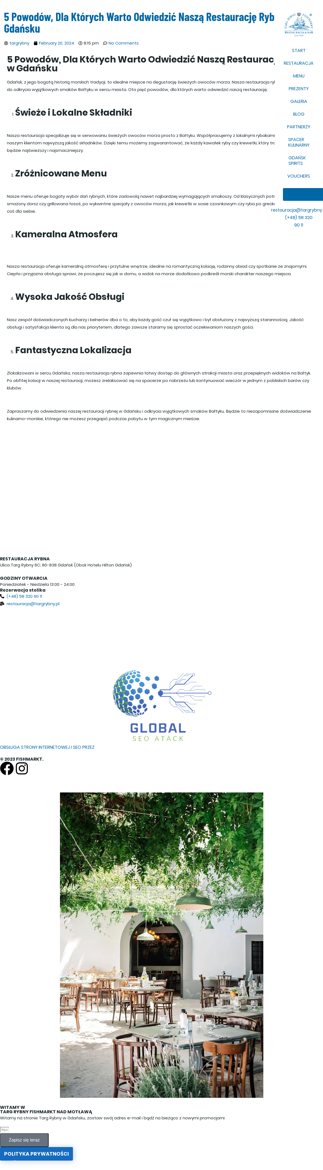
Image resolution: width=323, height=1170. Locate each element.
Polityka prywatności (36, 1153)
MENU (298, 76)
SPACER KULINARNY (298, 142)
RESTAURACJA (299, 63)
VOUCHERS (298, 176)
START (299, 50)
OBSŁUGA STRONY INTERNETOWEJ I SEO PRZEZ (47, 747)
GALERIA (298, 101)
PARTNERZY (298, 127)
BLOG (298, 114)
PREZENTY (299, 88)
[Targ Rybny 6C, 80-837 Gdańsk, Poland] (161, 635)
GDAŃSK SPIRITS (297, 161)
